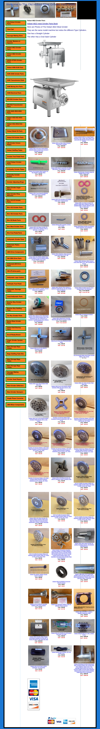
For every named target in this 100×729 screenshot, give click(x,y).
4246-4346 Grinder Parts (15, 74)
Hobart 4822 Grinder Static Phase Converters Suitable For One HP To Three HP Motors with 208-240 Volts (38, 638)
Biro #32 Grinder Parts (15, 207)
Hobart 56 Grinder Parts (15, 137)
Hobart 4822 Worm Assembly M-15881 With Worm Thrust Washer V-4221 (61, 168)
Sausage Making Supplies (13, 372)
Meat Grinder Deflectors (15, 385)
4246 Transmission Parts (15, 80)
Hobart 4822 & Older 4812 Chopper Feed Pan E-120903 (61, 143)
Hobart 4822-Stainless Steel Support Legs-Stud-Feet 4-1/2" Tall (61, 254)
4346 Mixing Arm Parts (15, 86)
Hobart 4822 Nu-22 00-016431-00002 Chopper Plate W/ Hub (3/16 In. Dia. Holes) (61, 388)
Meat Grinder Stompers (15, 392)
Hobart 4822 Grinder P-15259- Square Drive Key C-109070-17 (39, 289)
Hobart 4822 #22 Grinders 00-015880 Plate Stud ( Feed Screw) (61, 200)
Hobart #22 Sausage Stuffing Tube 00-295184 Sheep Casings (61, 605)
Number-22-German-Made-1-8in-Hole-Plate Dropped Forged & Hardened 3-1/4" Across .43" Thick (84, 420)
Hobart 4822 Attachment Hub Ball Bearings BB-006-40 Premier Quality (61, 319)
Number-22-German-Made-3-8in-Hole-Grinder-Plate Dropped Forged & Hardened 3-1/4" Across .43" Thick (84, 450)
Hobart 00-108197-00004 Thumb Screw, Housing (38, 575)
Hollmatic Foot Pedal (14, 284)
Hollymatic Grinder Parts (15, 239)
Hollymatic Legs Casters (15, 277)
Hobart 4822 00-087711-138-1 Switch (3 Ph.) (84, 634)
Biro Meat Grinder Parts (15, 226)
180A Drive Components (15, 252)
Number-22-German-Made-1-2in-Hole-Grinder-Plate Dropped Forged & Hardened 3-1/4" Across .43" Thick (39, 479)
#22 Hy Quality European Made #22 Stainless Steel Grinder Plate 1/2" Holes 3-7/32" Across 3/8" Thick (38, 555)
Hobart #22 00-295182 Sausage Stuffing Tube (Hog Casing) (38, 604)
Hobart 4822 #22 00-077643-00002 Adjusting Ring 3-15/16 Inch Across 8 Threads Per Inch (38, 150)
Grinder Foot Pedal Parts (15, 156)
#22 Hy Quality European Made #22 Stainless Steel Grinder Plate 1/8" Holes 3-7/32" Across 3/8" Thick (84, 485)
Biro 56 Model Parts (14, 220)
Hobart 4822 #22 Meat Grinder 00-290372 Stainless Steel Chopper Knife (61, 478)
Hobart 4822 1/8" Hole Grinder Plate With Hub (38, 384)
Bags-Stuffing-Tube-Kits (15, 354)
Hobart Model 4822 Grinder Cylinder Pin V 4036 (61, 225)
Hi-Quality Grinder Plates (15, 169)
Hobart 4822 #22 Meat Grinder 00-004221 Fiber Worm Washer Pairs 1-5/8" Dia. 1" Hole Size (38, 229)
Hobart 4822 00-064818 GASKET (84, 314)
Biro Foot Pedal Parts (14, 233)
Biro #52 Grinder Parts (15, 214)
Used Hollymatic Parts (15, 296)
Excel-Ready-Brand (14, 335)
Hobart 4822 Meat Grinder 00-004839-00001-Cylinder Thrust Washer (84, 227)
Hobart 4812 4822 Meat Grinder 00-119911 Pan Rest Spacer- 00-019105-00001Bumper (84, 545)
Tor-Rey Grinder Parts (14, 315)
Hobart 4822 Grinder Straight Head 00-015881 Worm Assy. (84, 172)
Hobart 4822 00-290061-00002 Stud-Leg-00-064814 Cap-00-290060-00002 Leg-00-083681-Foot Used (39, 258)
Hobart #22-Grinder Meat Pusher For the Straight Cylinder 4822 (38, 172)
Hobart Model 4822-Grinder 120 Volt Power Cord (61, 652)
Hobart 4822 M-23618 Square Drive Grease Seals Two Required (84, 288)
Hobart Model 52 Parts (15, 131)
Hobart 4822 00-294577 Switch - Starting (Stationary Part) (84, 612)
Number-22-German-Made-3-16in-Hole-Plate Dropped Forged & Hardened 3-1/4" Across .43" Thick (38, 449)
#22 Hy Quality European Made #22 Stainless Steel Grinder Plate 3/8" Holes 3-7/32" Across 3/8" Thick (84, 518)
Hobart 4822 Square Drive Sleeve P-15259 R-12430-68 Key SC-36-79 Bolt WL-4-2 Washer (61, 289)
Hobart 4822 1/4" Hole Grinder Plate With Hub (84, 383)
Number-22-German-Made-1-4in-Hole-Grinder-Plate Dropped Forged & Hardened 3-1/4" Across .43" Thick (61, 450)
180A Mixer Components (15, 404)
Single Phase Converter (15, 398)
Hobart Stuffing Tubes (14, 150)
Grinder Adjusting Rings (15, 182)
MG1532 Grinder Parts (14, 99)
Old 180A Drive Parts (14, 258)
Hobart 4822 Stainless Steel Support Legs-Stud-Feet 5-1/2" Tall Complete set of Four (84, 262)
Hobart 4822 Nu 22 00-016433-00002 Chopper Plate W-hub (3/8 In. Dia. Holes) (38, 420)
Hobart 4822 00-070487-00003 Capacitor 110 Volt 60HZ (39, 667)
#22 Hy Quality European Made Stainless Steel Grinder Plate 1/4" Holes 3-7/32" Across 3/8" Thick (61, 516)
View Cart (10, 29)
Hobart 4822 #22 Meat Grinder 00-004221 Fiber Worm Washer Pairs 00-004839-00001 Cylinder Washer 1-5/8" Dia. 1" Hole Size (84, 205)
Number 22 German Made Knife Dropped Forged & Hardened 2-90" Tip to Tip (61, 419)
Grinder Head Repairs (14, 379)
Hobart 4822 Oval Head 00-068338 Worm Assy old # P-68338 (38, 194)
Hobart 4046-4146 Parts (15, 67)
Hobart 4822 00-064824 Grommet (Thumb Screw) (61, 582)
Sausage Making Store (15, 35)
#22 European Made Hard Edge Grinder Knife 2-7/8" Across (84, 356)
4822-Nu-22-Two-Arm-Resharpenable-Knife (61, 341)
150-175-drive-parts (14, 271)
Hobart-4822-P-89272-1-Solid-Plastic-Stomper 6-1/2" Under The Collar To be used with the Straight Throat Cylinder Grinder (84, 139)
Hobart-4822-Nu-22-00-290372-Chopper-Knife (38, 349)
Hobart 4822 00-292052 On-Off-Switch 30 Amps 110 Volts (61, 633)
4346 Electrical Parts (14, 93)
